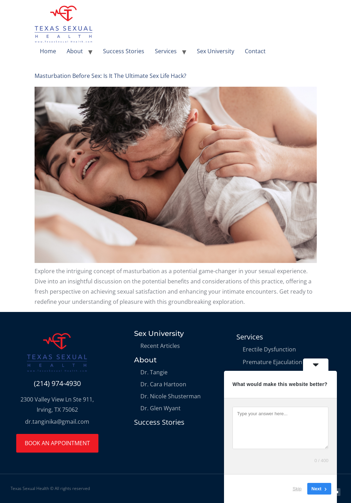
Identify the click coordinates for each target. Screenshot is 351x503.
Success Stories (123, 51)
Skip (297, 488)
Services (166, 51)
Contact (255, 51)
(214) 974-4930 (57, 383)
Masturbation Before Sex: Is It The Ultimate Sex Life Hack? (110, 76)
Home (48, 51)
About (75, 51)
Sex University (215, 51)
